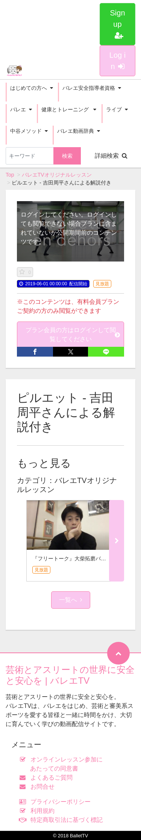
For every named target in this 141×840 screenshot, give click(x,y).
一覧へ (70, 600)
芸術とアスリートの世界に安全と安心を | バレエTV (70, 675)
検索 (67, 156)
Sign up (117, 24)
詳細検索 (111, 155)
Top (10, 175)
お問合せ (39, 786)
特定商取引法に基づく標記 (63, 820)
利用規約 (39, 811)
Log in (117, 61)
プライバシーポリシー (57, 801)
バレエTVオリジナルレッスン (57, 175)
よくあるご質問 (48, 777)
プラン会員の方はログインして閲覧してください (73, 334)
